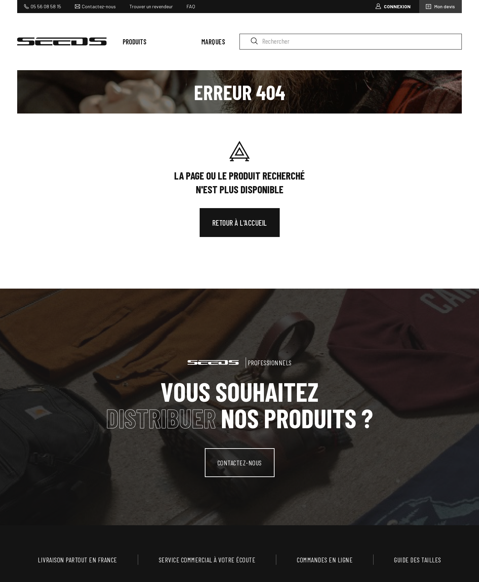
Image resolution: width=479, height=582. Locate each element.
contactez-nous (240, 463)
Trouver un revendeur (151, 6)
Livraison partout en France (77, 560)
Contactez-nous (99, 6)
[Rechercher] (351, 42)
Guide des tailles (417, 560)
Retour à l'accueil (239, 222)
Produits (134, 41)
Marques (213, 41)
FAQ (191, 6)
